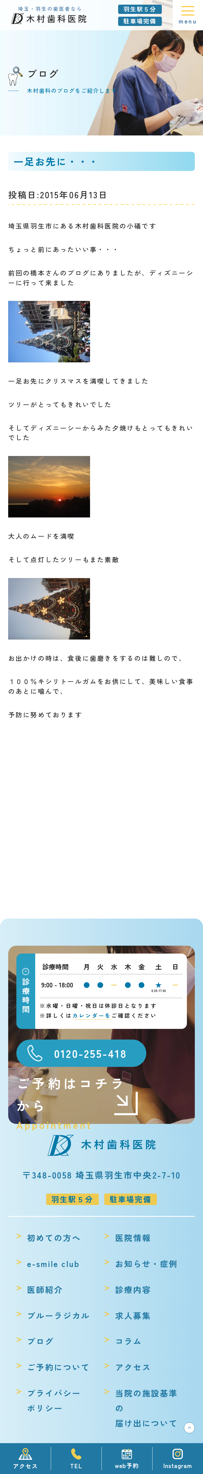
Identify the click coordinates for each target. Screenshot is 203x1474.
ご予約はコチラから (77, 1095)
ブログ (40, 1341)
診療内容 (133, 1289)
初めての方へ (54, 1238)
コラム (128, 1341)
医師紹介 (45, 1289)
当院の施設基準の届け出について (146, 1408)
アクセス (133, 1367)
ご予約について (58, 1367)
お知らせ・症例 (146, 1263)
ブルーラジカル (58, 1315)
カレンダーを (92, 1015)
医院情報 (133, 1238)
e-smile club (53, 1263)
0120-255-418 (90, 1053)
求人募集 (133, 1315)
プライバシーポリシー (54, 1400)
